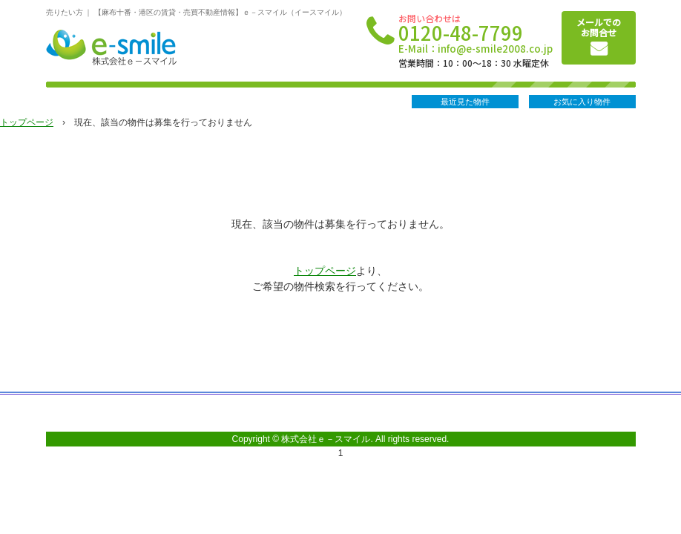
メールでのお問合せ (598, 27)
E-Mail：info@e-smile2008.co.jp (475, 48)
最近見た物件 (465, 101)
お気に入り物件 (582, 101)
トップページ (26, 122)
